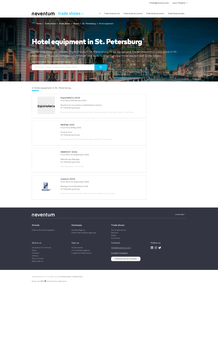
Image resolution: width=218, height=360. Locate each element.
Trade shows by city (112, 13)
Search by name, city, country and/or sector (51, 62)
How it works (37, 258)
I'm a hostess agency (80, 250)
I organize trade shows (81, 253)
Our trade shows (118, 230)
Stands (35, 225)
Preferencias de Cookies (126, 259)
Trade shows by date (176, 13)
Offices (35, 256)
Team (34, 250)
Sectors (114, 233)
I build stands (77, 248)
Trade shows (117, 225)
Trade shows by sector (155, 13)
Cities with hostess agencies (83, 233)
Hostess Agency (78, 230)
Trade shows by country (133, 13)
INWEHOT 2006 (69, 152)
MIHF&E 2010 (67, 125)
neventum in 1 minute (41, 248)
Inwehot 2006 (68, 179)
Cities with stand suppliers (43, 230)
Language (180, 214)
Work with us (37, 261)
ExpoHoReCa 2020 (70, 98)
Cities (113, 235)
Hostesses (76, 225)
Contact (35, 253)
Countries (115, 238)
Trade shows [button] (70, 13)
